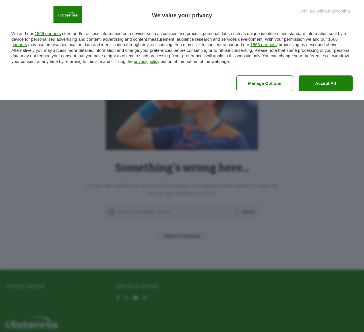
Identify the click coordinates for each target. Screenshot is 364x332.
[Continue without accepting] (324, 11)
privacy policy (146, 61)
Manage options (264, 83)
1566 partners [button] (47, 33)
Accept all (325, 83)
